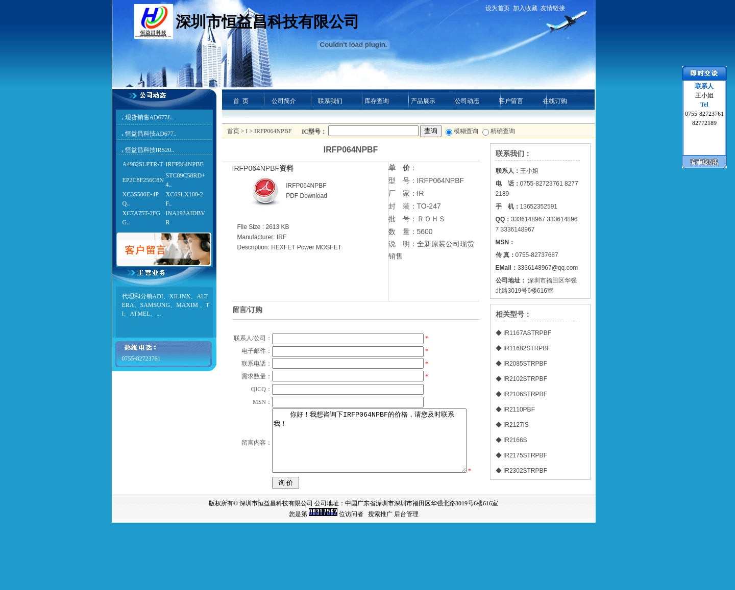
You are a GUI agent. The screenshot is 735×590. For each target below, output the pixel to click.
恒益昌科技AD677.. (151, 133)
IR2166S (515, 440)
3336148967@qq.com (548, 267)
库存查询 (376, 101)
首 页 (241, 101)
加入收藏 (525, 8)
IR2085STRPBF (525, 363)
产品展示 (423, 101)
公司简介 (284, 101)
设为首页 (497, 8)
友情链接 (553, 8)
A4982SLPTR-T (142, 164)
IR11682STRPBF (527, 348)
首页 (233, 131)
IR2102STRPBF (525, 378)
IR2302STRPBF (525, 470)
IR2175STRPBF (525, 455)
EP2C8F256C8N (143, 180)
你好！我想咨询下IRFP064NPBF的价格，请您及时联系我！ (369, 493)
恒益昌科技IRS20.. (150, 149)
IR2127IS (516, 424)
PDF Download (306, 195)
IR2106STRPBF (525, 394)
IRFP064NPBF (184, 164)
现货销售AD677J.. (149, 117)
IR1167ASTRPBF (527, 333)
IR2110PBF (519, 409)
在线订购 (555, 101)
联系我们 (330, 101)
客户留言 (511, 101)
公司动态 (467, 101)
